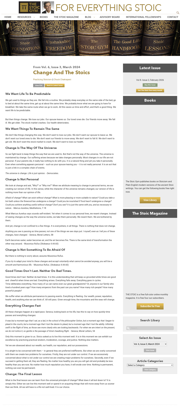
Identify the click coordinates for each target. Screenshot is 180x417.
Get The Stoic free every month (150, 91)
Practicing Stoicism (42, 79)
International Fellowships (143, 17)
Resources (24, 17)
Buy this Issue (150, 85)
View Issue (150, 352)
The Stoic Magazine (66, 17)
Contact (172, 17)
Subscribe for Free (150, 307)
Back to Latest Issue (55, 86)
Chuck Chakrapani (62, 79)
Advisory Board (110, 17)
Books (44, 17)
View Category (150, 371)
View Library (150, 200)
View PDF (39, 86)
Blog (88, 17)
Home (7, 17)
